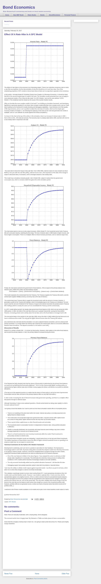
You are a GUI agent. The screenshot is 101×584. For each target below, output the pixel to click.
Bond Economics (19, 7)
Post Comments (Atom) (40, 578)
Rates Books (32, 15)
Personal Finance (70, 15)
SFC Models (12, 502)
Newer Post (8, 573)
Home (7, 15)
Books (42, 15)
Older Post (65, 573)
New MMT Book (18, 15)
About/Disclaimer (54, 15)
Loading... (7, 24)
